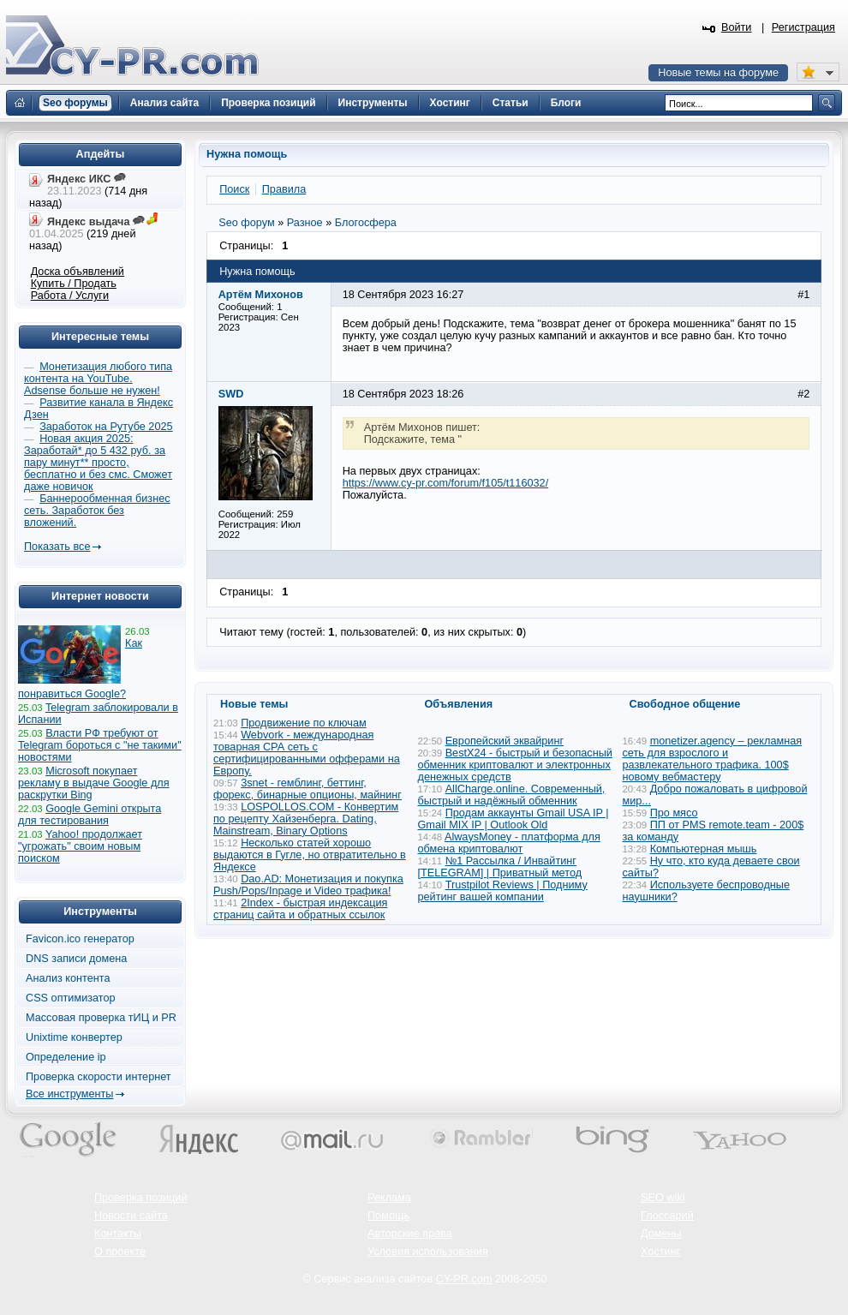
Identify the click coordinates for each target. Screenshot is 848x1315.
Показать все (57, 547)
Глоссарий (667, 1216)
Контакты (117, 1234)
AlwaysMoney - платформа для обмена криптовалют (509, 843)
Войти (736, 27)
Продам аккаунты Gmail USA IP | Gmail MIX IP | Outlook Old (513, 819)
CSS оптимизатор (71, 998)
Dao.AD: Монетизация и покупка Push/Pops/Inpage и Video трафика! (308, 885)
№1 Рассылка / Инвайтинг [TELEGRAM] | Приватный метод (500, 867)
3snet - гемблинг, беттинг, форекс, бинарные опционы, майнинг (307, 789)
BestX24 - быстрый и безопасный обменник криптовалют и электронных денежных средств (515, 765)
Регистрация (803, 27)
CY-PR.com (464, 1279)
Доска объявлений (77, 272)
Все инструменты (69, 1094)
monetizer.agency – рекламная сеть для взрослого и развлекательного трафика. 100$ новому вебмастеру (713, 759)
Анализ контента (68, 978)
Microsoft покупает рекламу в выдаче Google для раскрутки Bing (94, 783)
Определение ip (66, 1057)
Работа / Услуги (70, 296)
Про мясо (674, 813)
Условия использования (427, 1252)
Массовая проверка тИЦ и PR (101, 1018)
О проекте (120, 1252)
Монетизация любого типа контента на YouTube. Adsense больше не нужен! (98, 379)
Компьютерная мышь (703, 849)
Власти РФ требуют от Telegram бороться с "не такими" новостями (100, 745)
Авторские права (409, 1234)
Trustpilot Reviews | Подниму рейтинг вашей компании (503, 891)
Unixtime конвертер (74, 1037)
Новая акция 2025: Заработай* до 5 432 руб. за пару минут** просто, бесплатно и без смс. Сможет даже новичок (98, 463)
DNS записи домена (76, 959)
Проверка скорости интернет (98, 1077)
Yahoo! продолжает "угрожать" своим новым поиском (80, 846)
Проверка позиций (140, 1198)
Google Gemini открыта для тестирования (89, 815)
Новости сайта (131, 1216)
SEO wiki (662, 1198)
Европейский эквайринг (504, 741)
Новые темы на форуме (718, 73)
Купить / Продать (73, 284)
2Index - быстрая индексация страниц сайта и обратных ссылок (300, 909)
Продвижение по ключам (304, 723)
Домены (661, 1234)
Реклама (389, 1198)
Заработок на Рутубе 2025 (105, 427)
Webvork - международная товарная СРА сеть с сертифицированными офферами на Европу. (306, 753)
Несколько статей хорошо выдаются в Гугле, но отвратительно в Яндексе (309, 855)
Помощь (388, 1216)
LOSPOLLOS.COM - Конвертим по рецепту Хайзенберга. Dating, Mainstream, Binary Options (305, 819)
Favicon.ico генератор (80, 939)
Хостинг (660, 1252)
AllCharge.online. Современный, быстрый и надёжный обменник (512, 795)
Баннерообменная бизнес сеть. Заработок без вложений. (97, 511)
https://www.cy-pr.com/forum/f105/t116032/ (445, 483)
